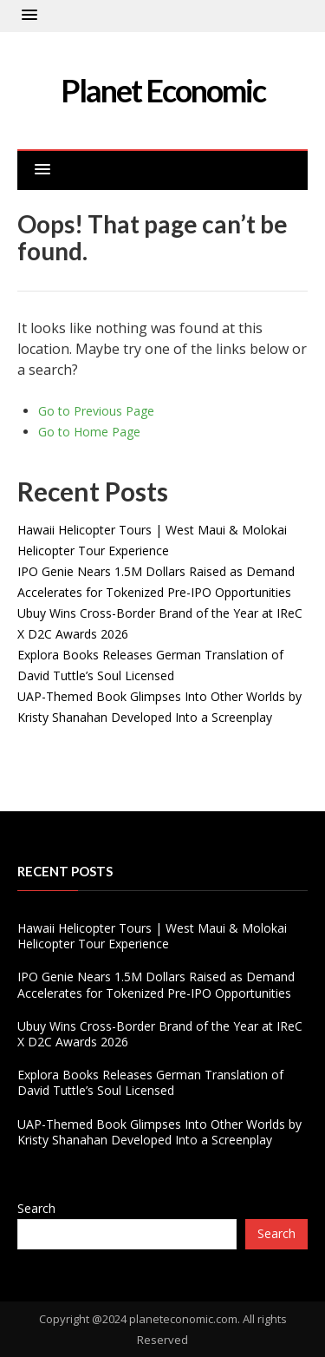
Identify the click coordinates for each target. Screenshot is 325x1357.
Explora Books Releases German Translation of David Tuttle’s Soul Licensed (150, 1082)
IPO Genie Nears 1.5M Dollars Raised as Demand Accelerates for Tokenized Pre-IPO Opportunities (156, 984)
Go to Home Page (89, 431)
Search (36, 1208)
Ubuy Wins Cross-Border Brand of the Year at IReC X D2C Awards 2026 (159, 1034)
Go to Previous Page (96, 411)
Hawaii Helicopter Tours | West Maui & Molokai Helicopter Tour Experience (152, 936)
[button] (29, 15)
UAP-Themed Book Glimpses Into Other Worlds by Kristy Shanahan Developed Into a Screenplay (159, 1132)
